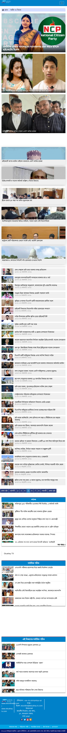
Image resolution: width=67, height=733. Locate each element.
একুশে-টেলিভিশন (21, 731)
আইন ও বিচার (15, 9)
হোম (5, 9)
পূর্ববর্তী (12, 490)
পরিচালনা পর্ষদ (24, 727)
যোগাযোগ (55, 727)
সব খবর (61, 544)
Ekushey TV (9, 553)
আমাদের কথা (13, 727)
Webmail (29, 708)
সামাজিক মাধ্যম (35, 727)
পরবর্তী (44, 490)
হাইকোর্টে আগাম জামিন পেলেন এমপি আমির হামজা (19, 131)
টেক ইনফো (46, 727)
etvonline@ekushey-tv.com (31, 705)
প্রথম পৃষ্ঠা (4, 490)
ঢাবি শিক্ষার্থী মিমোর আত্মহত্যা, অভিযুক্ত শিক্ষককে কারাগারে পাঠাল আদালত (27, 91)
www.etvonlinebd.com (10, 703)
